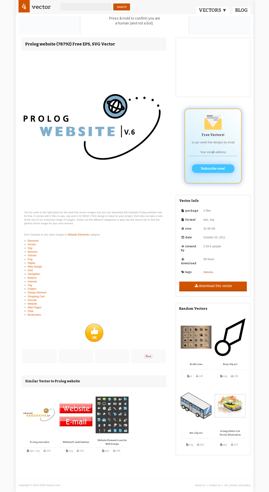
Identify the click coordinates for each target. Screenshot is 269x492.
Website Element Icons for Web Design (112, 442)
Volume (32, 255)
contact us (215, 485)
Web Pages (34, 307)
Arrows (32, 244)
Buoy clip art (230, 364)
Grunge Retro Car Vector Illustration (230, 433)
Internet (32, 281)
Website (32, 303)
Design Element (37, 292)
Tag (30, 285)
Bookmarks (34, 314)
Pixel (30, 311)
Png (30, 259)
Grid (30, 270)
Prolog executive (39, 442)
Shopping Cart (36, 296)
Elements (33, 240)
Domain (32, 300)
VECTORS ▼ (213, 10)
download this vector (213, 286)
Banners (32, 251)
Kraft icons (196, 364)
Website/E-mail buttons (76, 442)
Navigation (34, 273)
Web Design (35, 266)
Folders (32, 288)
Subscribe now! (213, 168)
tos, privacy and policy (237, 485)
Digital (31, 262)
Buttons (32, 277)
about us (200, 485)
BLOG (241, 10)
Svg (30, 248)
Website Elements (79, 234)
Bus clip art (196, 433)
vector (41, 6)
